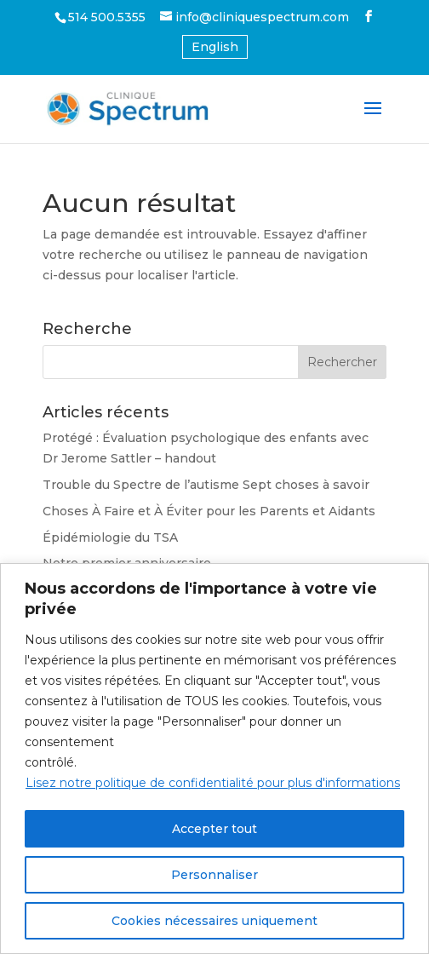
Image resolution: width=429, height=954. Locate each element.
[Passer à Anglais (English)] (215, 47)
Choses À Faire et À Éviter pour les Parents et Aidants (209, 511)
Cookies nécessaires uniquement (214, 920)
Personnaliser (214, 874)
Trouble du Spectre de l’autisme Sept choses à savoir (206, 484)
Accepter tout (214, 828)
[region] (214, 758)
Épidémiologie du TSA (110, 537)
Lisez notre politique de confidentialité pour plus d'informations (213, 782)
